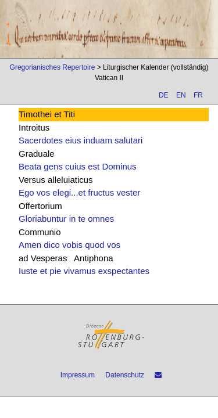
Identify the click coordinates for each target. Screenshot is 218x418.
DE (164, 95)
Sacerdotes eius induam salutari (80, 140)
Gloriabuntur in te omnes (66, 219)
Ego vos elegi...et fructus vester (79, 192)
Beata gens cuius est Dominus (78, 166)
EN (181, 95)
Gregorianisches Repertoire (52, 67)
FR (198, 95)
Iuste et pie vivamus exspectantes (84, 271)
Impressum (77, 375)
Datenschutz (124, 375)
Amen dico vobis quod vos (69, 245)
